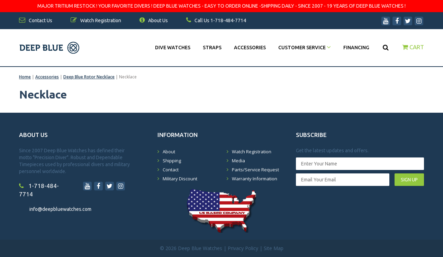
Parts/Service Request (255, 169)
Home (25, 77)
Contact (171, 169)
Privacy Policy (243, 248)
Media (238, 160)
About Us (153, 20)
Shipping (172, 160)
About (169, 151)
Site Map (273, 248)
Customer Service (304, 47)
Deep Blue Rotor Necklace (89, 77)
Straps (212, 47)
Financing (356, 47)
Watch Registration (251, 151)
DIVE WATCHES (172, 47)
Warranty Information (254, 178)
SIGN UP (409, 179)
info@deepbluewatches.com (60, 209)
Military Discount (180, 178)
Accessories (250, 47)
